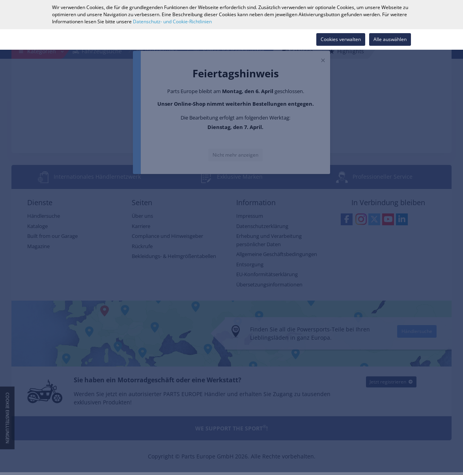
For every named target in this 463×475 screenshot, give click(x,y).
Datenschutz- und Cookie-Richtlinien (172, 21)
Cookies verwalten (341, 39)
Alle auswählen (390, 39)
